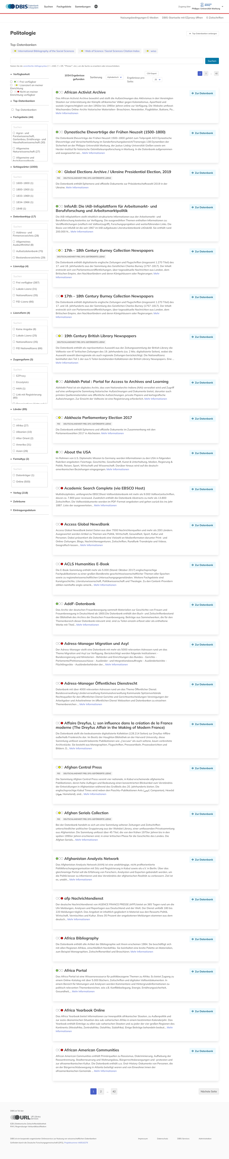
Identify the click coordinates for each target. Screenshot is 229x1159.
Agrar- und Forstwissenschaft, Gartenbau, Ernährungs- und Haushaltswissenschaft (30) (29, 137)
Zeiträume (17, 501)
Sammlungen (83, 6)
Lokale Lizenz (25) (25, 335)
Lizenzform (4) (20, 312)
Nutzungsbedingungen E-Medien (139, 17)
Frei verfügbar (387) (26, 282)
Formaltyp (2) (19, 458)
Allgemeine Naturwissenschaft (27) (26, 150)
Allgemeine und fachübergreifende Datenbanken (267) (24, 160)
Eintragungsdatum (23, 510)
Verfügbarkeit (20, 74)
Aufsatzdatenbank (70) (28, 251)
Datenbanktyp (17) (23, 216)
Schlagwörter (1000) (24, 166)
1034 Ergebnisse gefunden (74, 77)
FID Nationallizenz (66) (27, 348)
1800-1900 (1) (23, 189)
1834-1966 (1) (23, 202)
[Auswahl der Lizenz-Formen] (29, 323)
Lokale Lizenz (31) (25, 288)
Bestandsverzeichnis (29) (29, 257)
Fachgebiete (64, 6)
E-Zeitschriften (214, 17)
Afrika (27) (20, 425)
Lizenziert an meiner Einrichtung (26, 87)
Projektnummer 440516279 (76, 1142)
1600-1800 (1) (23, 183)
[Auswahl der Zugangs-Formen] (29, 369)
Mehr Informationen (67, 113)
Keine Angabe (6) (24, 329)
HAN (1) (19, 388)
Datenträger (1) (23, 475)
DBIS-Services (183, 1138)
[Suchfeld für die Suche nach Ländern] (29, 419)
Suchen (48, 6)
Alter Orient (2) (23, 438)
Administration (205, 1138)
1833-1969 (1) (23, 195)
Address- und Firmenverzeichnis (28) (26, 234)
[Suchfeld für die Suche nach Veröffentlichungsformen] (29, 469)
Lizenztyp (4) (19, 266)
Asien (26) (20, 450)
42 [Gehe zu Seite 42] (216, 73)
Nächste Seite (209, 1091)
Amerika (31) (22, 444)
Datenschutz (162, 1138)
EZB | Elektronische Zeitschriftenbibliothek (28, 1123)
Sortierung (96, 77)
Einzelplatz (21, 382)
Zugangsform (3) (21, 359)
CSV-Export (151, 73)
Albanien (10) (22, 431)
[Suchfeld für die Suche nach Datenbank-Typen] (29, 226)
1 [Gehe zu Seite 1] (200, 73)
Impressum (143, 1138)
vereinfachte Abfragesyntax (35, 66)
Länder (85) (18, 409)
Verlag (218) (19, 492)
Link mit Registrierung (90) (27, 396)
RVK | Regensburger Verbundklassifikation (28, 1126)
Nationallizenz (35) (25, 295)
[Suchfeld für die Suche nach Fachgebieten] (29, 127)
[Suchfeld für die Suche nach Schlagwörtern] (29, 177)
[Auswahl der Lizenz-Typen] (29, 276)
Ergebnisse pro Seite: (135, 79)
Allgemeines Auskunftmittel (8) (23, 243)
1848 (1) (19, 208)
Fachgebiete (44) (22, 117)
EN (96, 6)
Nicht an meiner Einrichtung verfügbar (24, 93)
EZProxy (19, 375)
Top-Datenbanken (22, 100)
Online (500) (21, 481)
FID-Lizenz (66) (23, 301)
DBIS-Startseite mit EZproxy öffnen (182, 17)
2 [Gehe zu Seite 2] (205, 73)
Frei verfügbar (23, 81)
